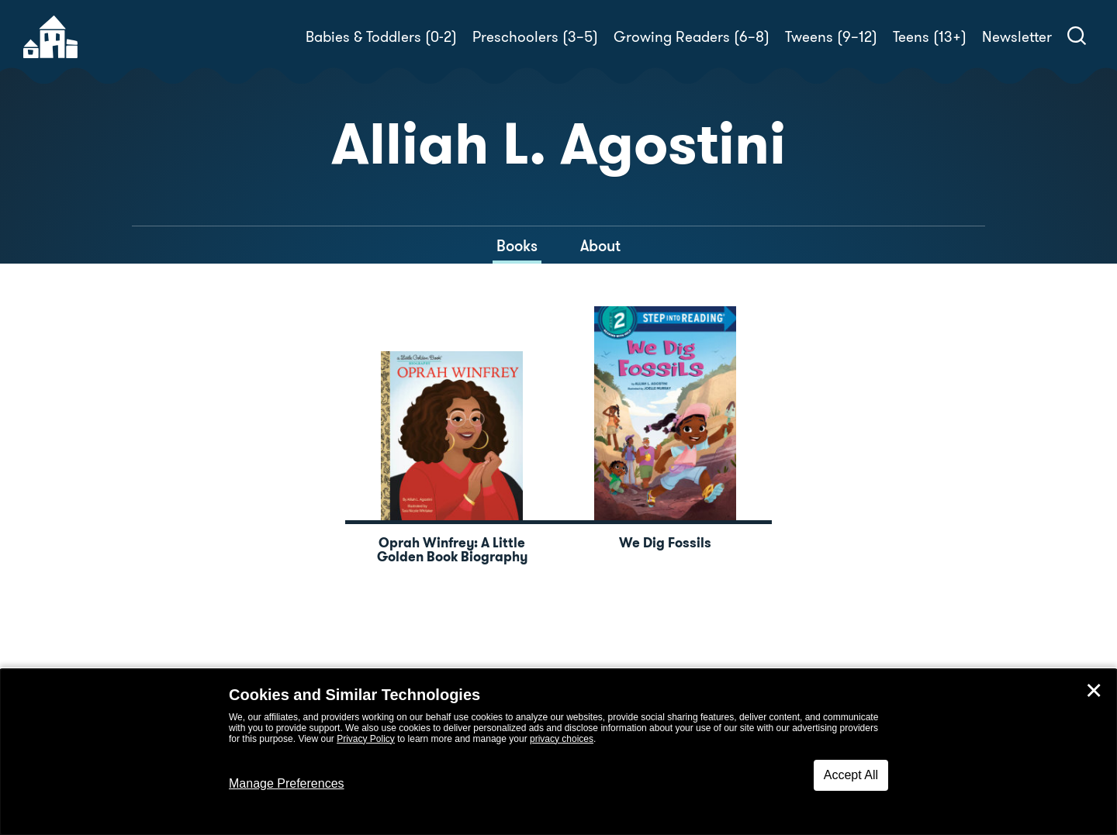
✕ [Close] (1093, 691)
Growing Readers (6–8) (691, 36)
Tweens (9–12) (831, 36)
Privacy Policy (366, 738)
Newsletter (1017, 36)
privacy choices (561, 738)
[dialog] (558, 752)
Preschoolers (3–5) (535, 36)
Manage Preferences (286, 783)
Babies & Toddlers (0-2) (381, 36)
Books (517, 246)
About (600, 246)
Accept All (851, 775)
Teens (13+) (930, 36)
